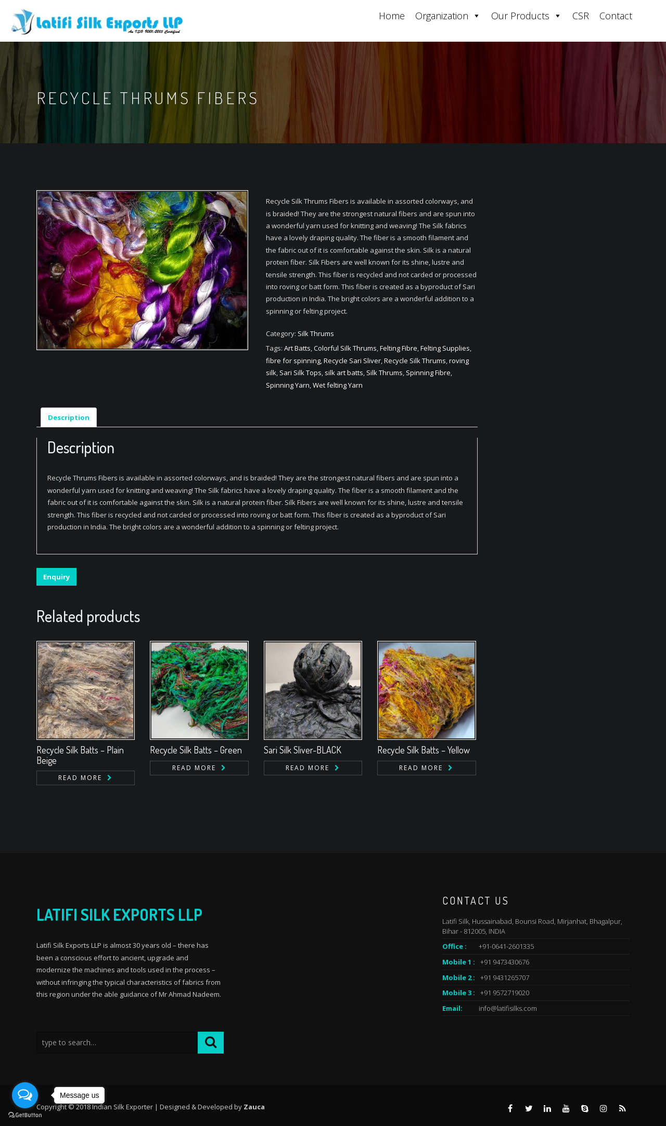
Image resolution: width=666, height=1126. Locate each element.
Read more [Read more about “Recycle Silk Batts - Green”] (194, 767)
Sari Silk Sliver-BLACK (302, 750)
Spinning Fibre (428, 372)
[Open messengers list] (25, 1095)
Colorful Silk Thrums (345, 348)
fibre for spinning (293, 360)
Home (392, 15)
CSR (580, 15)
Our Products (526, 15)
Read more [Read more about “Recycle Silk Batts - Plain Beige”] (80, 777)
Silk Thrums (316, 333)
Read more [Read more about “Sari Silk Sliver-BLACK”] (307, 767)
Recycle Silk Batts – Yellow (423, 750)
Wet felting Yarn (338, 385)
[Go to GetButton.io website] (25, 1115)
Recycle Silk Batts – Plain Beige (80, 755)
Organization (448, 15)
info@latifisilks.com (508, 1008)
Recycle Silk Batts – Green (196, 750)
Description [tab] (68, 417)
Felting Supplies (445, 348)
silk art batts (344, 372)
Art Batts (297, 348)
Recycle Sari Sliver (352, 360)
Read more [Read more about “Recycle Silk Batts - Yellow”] (421, 767)
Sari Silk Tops (300, 372)
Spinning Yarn (288, 385)
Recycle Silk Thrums (415, 360)
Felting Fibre (398, 348)
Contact (615, 15)
